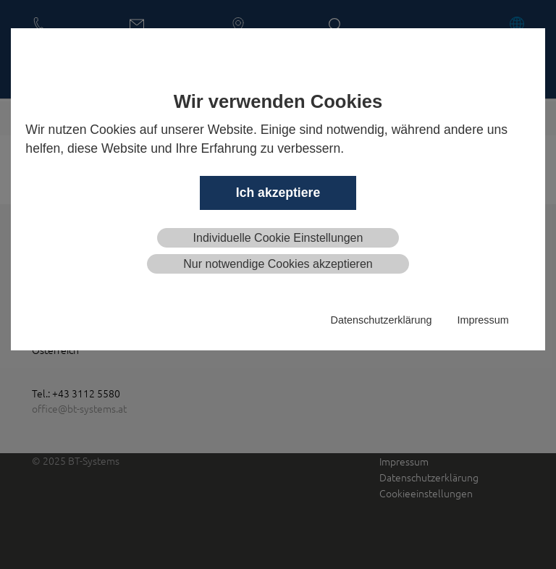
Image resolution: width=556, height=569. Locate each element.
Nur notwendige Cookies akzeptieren (277, 264)
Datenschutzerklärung (381, 320)
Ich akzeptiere (278, 192)
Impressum (482, 320)
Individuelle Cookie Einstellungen (278, 238)
